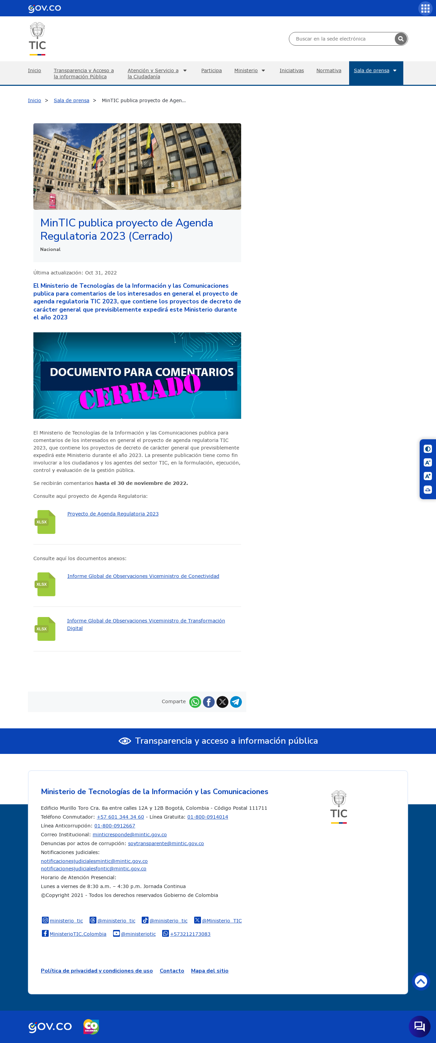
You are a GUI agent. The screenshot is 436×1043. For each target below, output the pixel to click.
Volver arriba (421, 981)
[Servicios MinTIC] (425, 8)
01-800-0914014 (207, 817)
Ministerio (250, 70)
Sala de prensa (376, 70)
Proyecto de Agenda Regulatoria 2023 (113, 514)
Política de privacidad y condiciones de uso (97, 971)
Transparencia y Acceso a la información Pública (84, 73)
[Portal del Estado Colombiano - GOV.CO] (44, 8)
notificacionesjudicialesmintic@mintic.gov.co (94, 861)
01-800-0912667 (114, 825)
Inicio (34, 70)
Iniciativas (292, 70)
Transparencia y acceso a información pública (226, 741)
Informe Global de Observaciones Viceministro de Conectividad (143, 576)
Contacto (172, 971)
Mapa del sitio (210, 971)
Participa (211, 70)
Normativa (328, 70)
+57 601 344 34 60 (120, 817)
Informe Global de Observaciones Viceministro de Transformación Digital (146, 624)
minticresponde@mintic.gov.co (130, 834)
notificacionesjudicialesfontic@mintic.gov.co (93, 868)
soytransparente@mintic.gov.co (166, 843)
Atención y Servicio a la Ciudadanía (158, 73)
